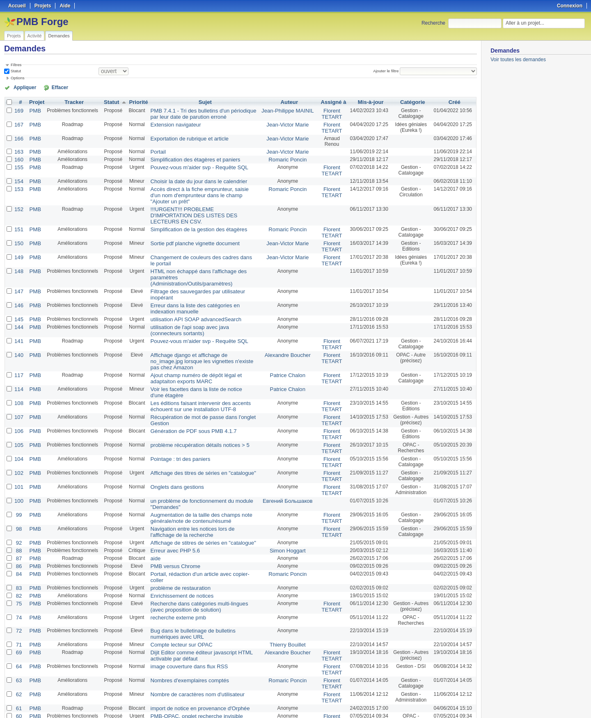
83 (18, 525)
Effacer (50, 87)
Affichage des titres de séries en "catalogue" (195, 423)
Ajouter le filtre (387, 71)
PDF (472, 702)
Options (18, 78)
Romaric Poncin (287, 156)
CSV (459, 702)
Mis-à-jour (367, 101)
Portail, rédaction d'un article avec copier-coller (197, 518)
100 (18, 449)
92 (18, 488)
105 (18, 396)
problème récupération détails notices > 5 (192, 396)
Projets (14, 35)
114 (18, 344)
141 (18, 304)
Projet (35, 101)
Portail (153, 149)
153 (18, 184)
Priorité (134, 101)
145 (18, 284)
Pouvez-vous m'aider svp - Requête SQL (191, 164)
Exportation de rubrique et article (182, 136)
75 (18, 540)
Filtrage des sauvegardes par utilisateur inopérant (200, 263)
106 (18, 383)
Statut (15, 71)
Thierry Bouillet (287, 579)
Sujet (204, 101)
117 (18, 331)
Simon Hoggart (287, 496)
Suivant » (86, 690)
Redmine (275, 713)
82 (18, 533)
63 (18, 613)
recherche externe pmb (172, 553)
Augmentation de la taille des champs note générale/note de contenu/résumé (193, 465)
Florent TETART (329, 112)
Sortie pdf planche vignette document (187, 224)
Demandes (58, 35)
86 (18, 510)
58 (18, 667)
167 (18, 123)
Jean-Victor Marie (287, 123)
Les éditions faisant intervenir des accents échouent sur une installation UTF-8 (192, 360)
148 (18, 250)
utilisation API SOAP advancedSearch (188, 284)
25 (147, 690)
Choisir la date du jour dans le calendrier (191, 177)
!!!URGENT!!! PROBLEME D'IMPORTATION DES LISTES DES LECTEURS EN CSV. (201, 200)
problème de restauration (174, 525)
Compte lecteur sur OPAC (175, 579)
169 (18, 110)
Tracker (72, 101)
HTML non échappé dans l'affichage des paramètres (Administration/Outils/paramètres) (197, 253)
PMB (33, 110)
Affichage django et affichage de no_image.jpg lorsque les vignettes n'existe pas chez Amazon (198, 320)
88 (18, 496)
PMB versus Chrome (169, 510)
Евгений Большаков (288, 449)
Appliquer (21, 87)
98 (18, 475)
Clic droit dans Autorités (172, 660)
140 (18, 317)
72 (18, 566)
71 (18, 579)
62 (18, 626)
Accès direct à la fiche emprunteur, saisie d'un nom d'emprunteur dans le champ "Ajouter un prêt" (202, 187)
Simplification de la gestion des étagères (191, 211)
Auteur (290, 101)
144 (18, 291)
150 (18, 224)
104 (18, 409)
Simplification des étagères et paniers (187, 156)
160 (18, 156)
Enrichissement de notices (175, 533)
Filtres (16, 64)
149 (18, 237)
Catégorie (411, 101)
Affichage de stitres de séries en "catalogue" (195, 488)
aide (151, 503)
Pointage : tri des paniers (174, 409)
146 (18, 271)
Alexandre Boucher (288, 317)
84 (18, 518)
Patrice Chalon (288, 331)
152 (18, 197)
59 (18, 660)
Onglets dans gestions (171, 436)
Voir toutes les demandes (518, 59)
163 (18, 149)
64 (18, 600)
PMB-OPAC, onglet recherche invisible (189, 647)
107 (18, 370)
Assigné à (331, 101)
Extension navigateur (169, 123)
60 (18, 647)
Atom (446, 702)
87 (18, 503)
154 (18, 177)
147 (18, 263)
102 (18, 423)
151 (18, 211)
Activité (34, 35)
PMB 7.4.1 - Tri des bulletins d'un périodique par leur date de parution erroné (199, 112)
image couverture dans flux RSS (182, 600)
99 (18, 462)
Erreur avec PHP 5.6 (169, 496)
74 (18, 553)
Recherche (433, 23)
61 (18, 639)
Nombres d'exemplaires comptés (182, 613)
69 (18, 587)
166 (18, 136)
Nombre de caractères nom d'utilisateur (189, 626)
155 (18, 164)
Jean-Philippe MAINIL (288, 110)
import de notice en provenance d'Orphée (192, 639)
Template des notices (170, 667)
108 (18, 357)
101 (18, 436)
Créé (454, 101)
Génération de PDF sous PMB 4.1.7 (186, 383)
